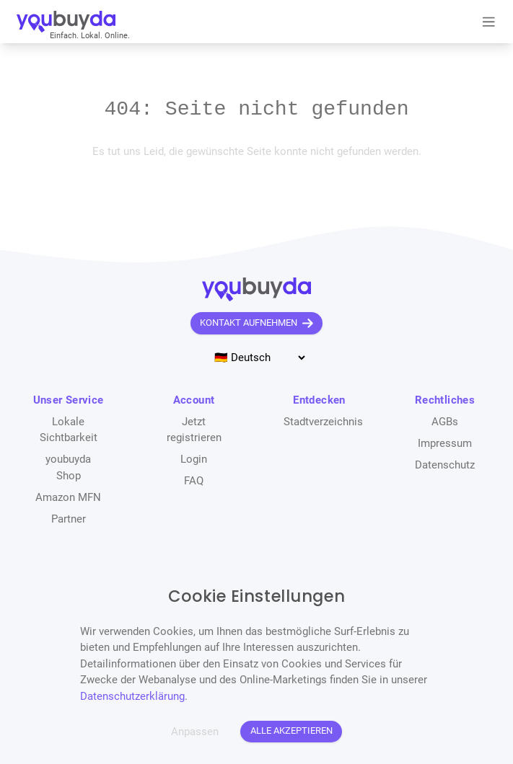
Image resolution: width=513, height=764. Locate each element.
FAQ (193, 480)
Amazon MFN (68, 497)
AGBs (444, 421)
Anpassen (195, 731)
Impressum (445, 443)
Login (193, 459)
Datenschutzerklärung (132, 696)
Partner (68, 518)
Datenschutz (445, 464)
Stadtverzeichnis (323, 421)
